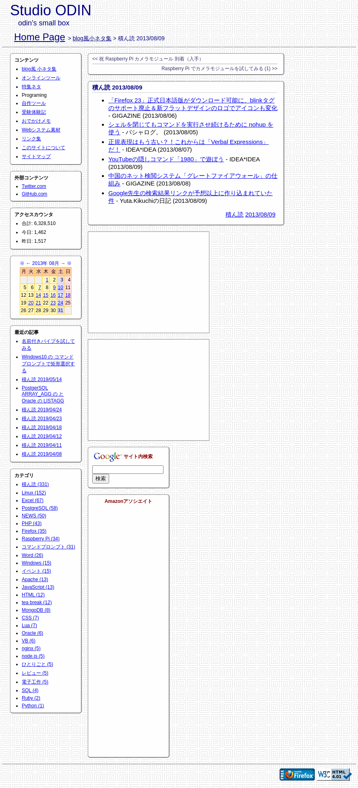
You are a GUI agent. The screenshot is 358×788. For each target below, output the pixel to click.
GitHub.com (34, 194)
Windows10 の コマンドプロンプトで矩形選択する (48, 363)
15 (45, 295)
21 (38, 303)
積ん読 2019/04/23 (42, 418)
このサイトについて (43, 147)
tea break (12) (37, 602)
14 (38, 295)
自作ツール (34, 103)
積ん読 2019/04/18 (42, 427)
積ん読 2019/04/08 (42, 454)
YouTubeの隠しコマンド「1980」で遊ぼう (166, 159)
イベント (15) (36, 571)
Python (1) (33, 706)
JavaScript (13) (38, 587)
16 (53, 295)
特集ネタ (31, 87)
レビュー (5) (35, 673)
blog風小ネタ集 (92, 38)
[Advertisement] (148, 282)
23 (53, 303)
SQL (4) (30, 690)
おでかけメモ (36, 121)
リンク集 (31, 139)
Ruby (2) (31, 698)
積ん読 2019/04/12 (42, 436)
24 (60, 303)
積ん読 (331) (35, 484)
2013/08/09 (260, 214)
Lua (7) (29, 625)
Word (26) (32, 555)
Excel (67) (32, 500)
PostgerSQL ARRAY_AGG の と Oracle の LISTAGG (43, 394)
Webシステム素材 (41, 130)
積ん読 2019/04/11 (42, 445)
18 (67, 295)
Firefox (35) (34, 531)
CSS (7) (30, 618)
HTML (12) (33, 595)
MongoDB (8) (36, 610)
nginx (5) (31, 648)
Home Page (39, 36)
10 (60, 287)
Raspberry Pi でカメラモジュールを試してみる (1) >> (219, 68)
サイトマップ (36, 156)
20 (30, 303)
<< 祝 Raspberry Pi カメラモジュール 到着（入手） (148, 59)
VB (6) (28, 641)
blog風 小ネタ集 (39, 69)
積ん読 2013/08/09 (117, 87)
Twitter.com (34, 186)
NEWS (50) (34, 516)
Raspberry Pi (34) (41, 539)
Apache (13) (35, 579)
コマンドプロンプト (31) (48, 547)
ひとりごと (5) (37, 664)
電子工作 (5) (35, 682)
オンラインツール (41, 78)
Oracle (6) (32, 633)
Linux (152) (34, 493)
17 (60, 295)
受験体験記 (34, 112)
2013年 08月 (45, 263)
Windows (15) (36, 563)
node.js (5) (33, 656)
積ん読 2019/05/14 (42, 379)
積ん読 (235, 214)
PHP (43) (31, 523)
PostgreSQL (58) (40, 508)
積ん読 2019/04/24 (42, 410)
